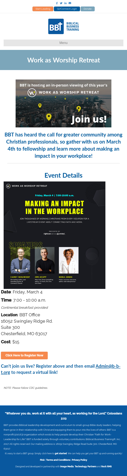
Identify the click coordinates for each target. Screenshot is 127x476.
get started (61, 453)
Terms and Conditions (58, 459)
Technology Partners (85, 466)
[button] (24, 355)
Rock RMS (106, 466)
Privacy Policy (79, 459)
